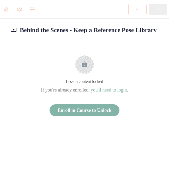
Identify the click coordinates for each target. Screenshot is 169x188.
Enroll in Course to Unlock (85, 110)
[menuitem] (19, 9)
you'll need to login (109, 90)
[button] (6, 9)
